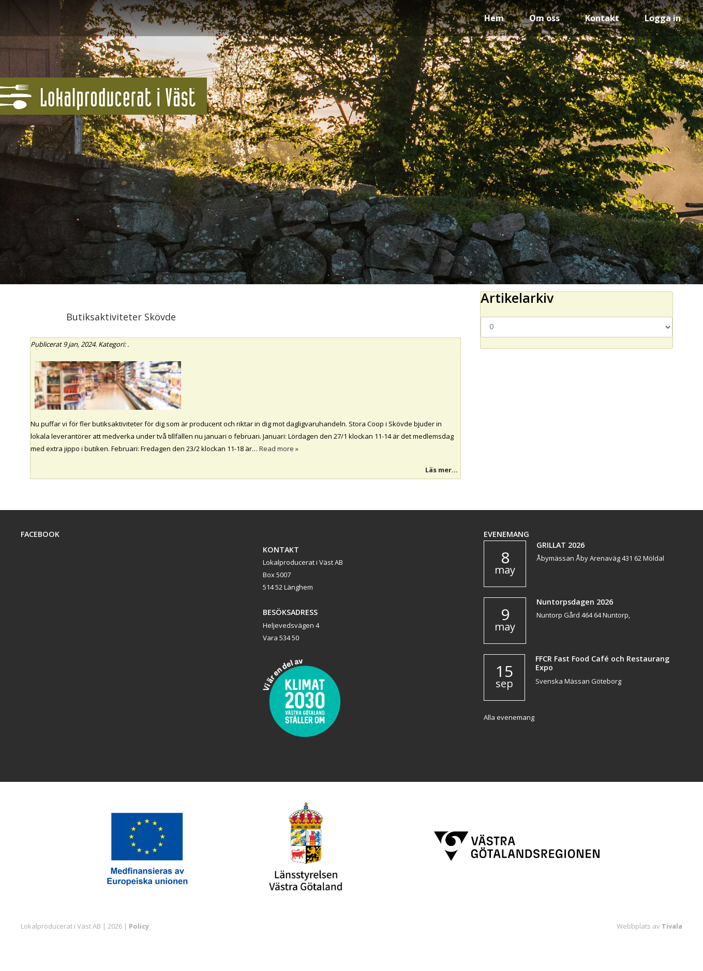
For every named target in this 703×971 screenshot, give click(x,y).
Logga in (663, 18)
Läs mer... (441, 469)
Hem (494, 18)
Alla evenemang (509, 717)
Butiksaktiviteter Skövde (121, 317)
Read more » (278, 448)
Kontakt (602, 18)
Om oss (544, 18)
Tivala (672, 926)
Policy (139, 926)
